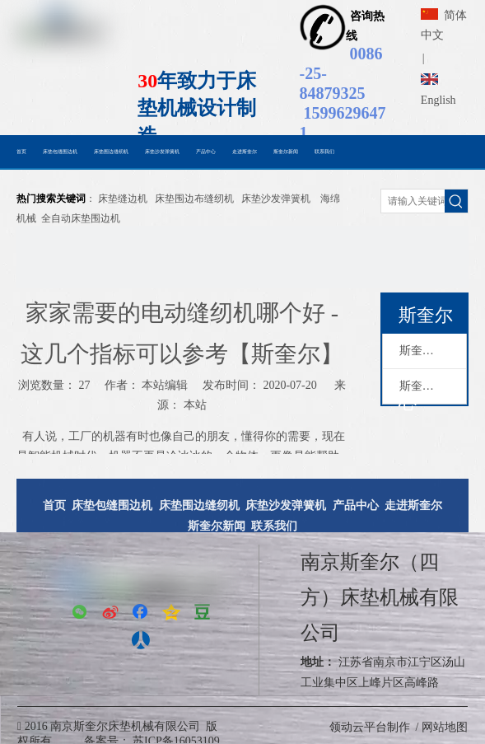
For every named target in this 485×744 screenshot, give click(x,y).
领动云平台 (358, 727)
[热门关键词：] (456, 201)
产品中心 (356, 505)
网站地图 (445, 727)
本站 (195, 405)
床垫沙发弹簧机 (275, 198)
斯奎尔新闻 (428, 386)
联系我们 (274, 526)
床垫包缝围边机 (112, 505)
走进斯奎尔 (413, 505)
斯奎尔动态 (428, 350)
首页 (54, 505)
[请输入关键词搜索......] (413, 201)
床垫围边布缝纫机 (194, 198)
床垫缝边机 (122, 198)
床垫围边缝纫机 (199, 505)
